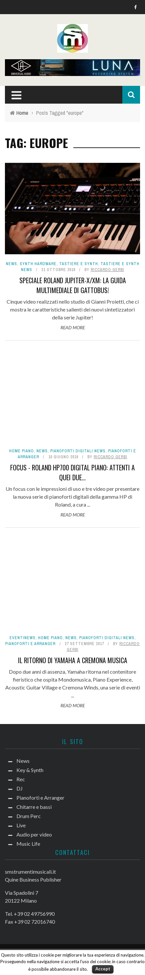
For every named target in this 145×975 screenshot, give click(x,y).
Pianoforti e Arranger (30, 643)
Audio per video (34, 834)
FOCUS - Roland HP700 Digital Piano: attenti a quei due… (72, 472)
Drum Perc (28, 816)
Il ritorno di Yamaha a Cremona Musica (72, 660)
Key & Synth (29, 770)
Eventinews (23, 637)
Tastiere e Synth (78, 263)
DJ (19, 788)
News (11, 263)
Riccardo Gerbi (107, 269)
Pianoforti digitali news (78, 451)
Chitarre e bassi (34, 807)
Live (21, 825)
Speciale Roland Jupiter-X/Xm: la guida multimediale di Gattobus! (72, 285)
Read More (72, 327)
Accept (102, 968)
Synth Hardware (38, 263)
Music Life (28, 843)
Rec (20, 779)
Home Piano (21, 451)
